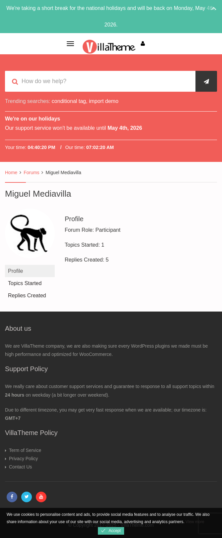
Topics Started (24, 283)
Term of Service (25, 450)
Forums (31, 172)
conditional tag (69, 101)
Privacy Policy (23, 458)
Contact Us (20, 466)
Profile (15, 271)
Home (11, 172)
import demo (103, 101)
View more (194, 521)
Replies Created (27, 295)
